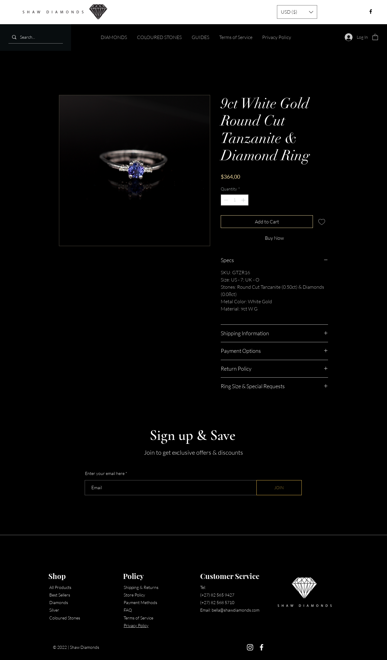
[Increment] (244, 200)
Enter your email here (105, 473)
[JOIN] (279, 487)
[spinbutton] (234, 200)
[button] (297, 12)
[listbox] (297, 12)
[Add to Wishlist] (321, 221)
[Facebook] (261, 647)
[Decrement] (225, 200)
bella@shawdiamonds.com (235, 610)
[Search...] (35, 37)
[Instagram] (250, 647)
